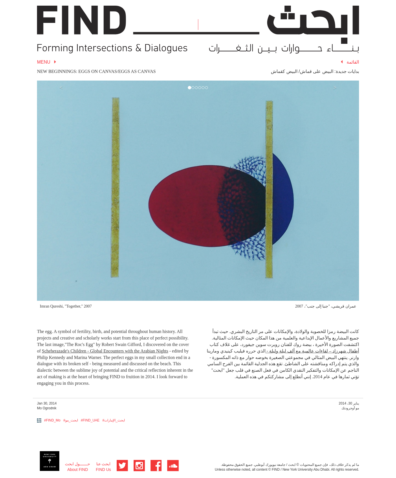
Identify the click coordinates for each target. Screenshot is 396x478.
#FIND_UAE (90, 420)
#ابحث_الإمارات (113, 420)
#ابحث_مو (70, 420)
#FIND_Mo (52, 420)
